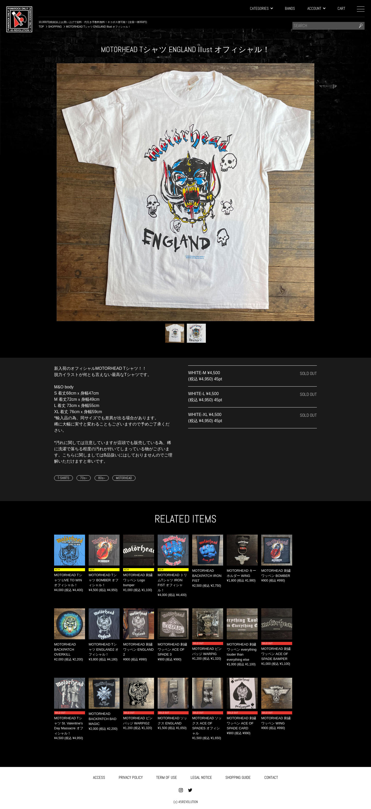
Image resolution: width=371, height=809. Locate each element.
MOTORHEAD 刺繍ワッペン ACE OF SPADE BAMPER (276, 654)
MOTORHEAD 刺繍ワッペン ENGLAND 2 (138, 649)
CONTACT (271, 776)
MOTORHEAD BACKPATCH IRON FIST (207, 576)
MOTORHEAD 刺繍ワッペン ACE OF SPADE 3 (172, 649)
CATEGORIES (261, 8)
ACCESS (99, 776)
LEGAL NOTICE (201, 776)
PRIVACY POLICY (131, 776)
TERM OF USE (166, 776)
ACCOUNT (316, 8)
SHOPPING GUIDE (238, 776)
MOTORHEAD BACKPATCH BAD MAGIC (102, 719)
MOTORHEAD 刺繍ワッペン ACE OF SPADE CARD (241, 723)
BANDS (290, 8)
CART (341, 8)
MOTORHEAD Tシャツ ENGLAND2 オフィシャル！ (104, 649)
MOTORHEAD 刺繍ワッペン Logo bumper (138, 580)
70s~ (83, 478)
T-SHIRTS (63, 478)
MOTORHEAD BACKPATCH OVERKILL (65, 649)
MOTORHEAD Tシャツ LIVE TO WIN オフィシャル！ (68, 580)
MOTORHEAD (124, 478)
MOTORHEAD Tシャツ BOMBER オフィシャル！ (104, 580)
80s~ (101, 478)
